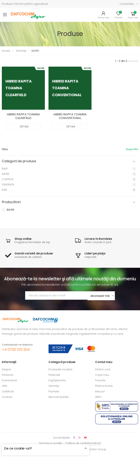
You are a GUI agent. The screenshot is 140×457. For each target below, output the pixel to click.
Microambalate (58, 396)
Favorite (100, 380)
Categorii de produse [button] (19, 161)
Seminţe (21, 51)
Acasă (6, 51)
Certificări (8, 391)
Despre (6, 369)
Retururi (100, 391)
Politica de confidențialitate (83, 442)
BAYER (5, 174)
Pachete (53, 391)
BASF (5, 168)
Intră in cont (102, 369)
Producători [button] (11, 202)
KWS (4, 190)
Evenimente (9, 380)
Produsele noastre (60, 369)
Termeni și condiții (50, 442)
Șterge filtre (132, 149)
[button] (133, 15)
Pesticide (54, 374)
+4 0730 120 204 (16, 349)
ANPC (98, 396)
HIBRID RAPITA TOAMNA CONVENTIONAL (70, 116)
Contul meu (127, 4)
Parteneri (7, 374)
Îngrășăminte (57, 380)
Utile (4, 385)
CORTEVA (7, 179)
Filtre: (5, 149)
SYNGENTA (8, 184)
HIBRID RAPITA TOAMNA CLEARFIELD (23, 116)
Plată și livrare (104, 385)
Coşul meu (102, 374)
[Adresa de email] (56, 295)
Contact (7, 396)
